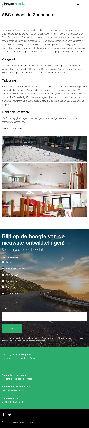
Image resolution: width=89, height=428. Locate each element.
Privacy (32, 422)
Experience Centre (27, 358)
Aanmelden (12, 329)
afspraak (19, 402)
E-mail (5, 309)
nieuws (20, 390)
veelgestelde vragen (23, 379)
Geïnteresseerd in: (11, 258)
